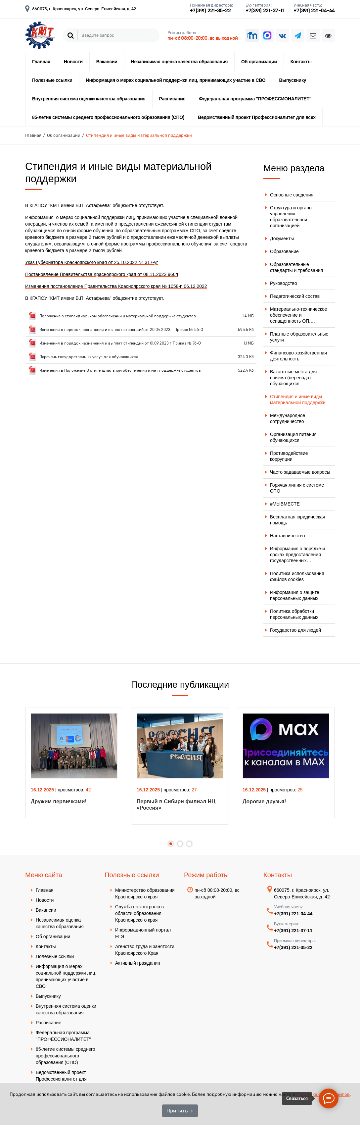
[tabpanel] (74, 763)
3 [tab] (189, 843)
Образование (284, 251)
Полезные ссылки (52, 80)
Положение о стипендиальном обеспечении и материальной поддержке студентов (117, 316)
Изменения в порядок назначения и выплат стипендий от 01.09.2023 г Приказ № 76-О (120, 343)
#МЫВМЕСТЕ (285, 504)
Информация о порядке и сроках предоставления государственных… (297, 554)
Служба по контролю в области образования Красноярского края (139, 913)
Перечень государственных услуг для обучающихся (88, 356)
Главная (41, 61)
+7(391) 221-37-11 (265, 10)
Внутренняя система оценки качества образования (89, 98)
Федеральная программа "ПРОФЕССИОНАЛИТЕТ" (255, 98)
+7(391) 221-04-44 (314, 10)
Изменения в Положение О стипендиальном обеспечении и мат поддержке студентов (120, 370)
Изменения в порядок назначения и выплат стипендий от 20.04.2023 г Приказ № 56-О (121, 329)
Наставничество (287, 535)
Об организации (259, 61)
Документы (282, 238)
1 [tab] (170, 843)
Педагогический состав (295, 296)
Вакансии (106, 61)
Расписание (172, 98)
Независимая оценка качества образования (179, 61)
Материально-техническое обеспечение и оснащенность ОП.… (298, 315)
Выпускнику (292, 80)
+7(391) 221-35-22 (210, 10)
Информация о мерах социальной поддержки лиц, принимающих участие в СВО (176, 80)
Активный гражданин (137, 963)
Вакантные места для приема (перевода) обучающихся (293, 377)
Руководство (283, 283)
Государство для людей (295, 630)
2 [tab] (180, 843)
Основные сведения (291, 194)
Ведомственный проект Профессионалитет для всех (257, 117)
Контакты (301, 61)
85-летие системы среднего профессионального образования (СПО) (108, 117)
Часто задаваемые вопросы (300, 472)
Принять (177, 1110)
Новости (73, 61)
